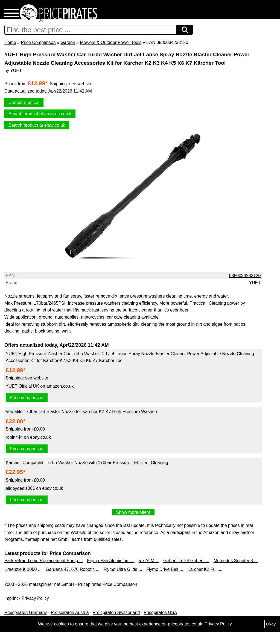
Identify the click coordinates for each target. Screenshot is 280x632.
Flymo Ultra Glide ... (123, 569)
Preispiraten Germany (25, 612)
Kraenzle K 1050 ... (23, 569)
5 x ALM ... (149, 560)
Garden (67, 42)
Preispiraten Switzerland (116, 612)
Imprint (11, 598)
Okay (271, 624)
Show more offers (133, 512)
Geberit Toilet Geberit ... (186, 560)
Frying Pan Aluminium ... (110, 560)
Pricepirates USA (160, 612)
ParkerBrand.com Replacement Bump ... (43, 560)
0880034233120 (245, 275)
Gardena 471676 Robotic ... (73, 569)
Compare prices (23, 102)
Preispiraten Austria (70, 612)
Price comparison (27, 397)
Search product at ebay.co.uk (36, 125)
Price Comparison (38, 42)
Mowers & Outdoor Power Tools (111, 42)
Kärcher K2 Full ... (204, 569)
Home (10, 42)
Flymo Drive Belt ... (164, 569)
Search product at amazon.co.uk (39, 113)
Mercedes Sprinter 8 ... (236, 560)
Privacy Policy (35, 598)
